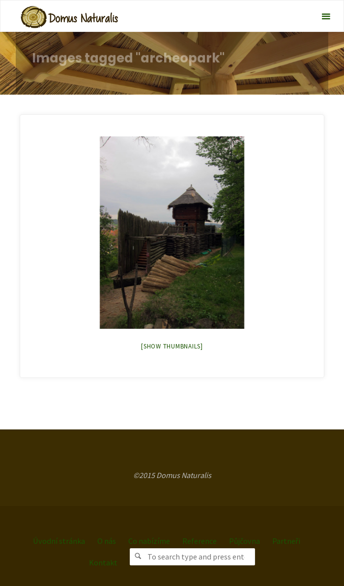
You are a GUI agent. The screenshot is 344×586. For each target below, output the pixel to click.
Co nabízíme (149, 541)
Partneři (286, 541)
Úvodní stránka (59, 541)
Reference (199, 541)
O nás (106, 541)
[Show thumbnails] (172, 346)
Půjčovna (244, 541)
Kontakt (103, 562)
